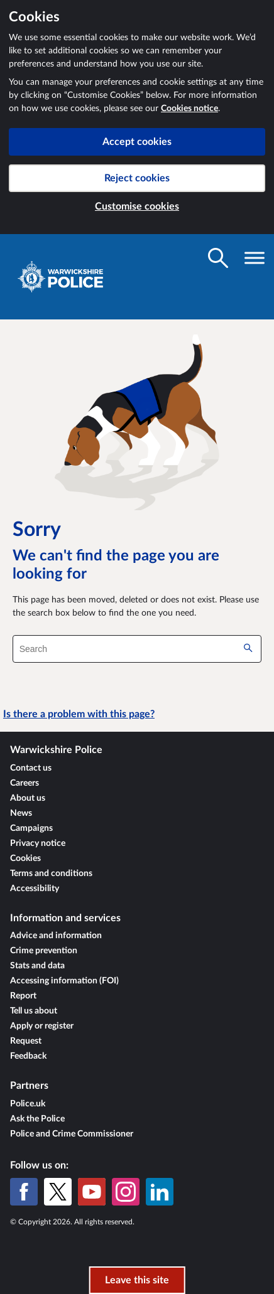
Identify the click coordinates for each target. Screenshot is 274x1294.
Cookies (25, 858)
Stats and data (37, 965)
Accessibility (34, 888)
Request (25, 1041)
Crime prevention (43, 950)
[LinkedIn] (159, 1192)
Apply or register (42, 1026)
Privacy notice (37, 843)
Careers (24, 783)
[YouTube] (92, 1192)
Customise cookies (137, 206)
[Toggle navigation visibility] (254, 258)
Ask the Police (37, 1119)
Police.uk (27, 1103)
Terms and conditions (51, 873)
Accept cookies (137, 142)
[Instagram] (126, 1192)
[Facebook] (24, 1192)
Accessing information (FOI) (64, 980)
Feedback (28, 1056)
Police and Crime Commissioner (71, 1134)
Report (23, 996)
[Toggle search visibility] (218, 258)
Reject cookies (137, 178)
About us (27, 798)
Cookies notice (189, 108)
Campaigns (31, 828)
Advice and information (56, 935)
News (21, 813)
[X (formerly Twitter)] (58, 1192)
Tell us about (33, 1011)
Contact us (31, 768)
